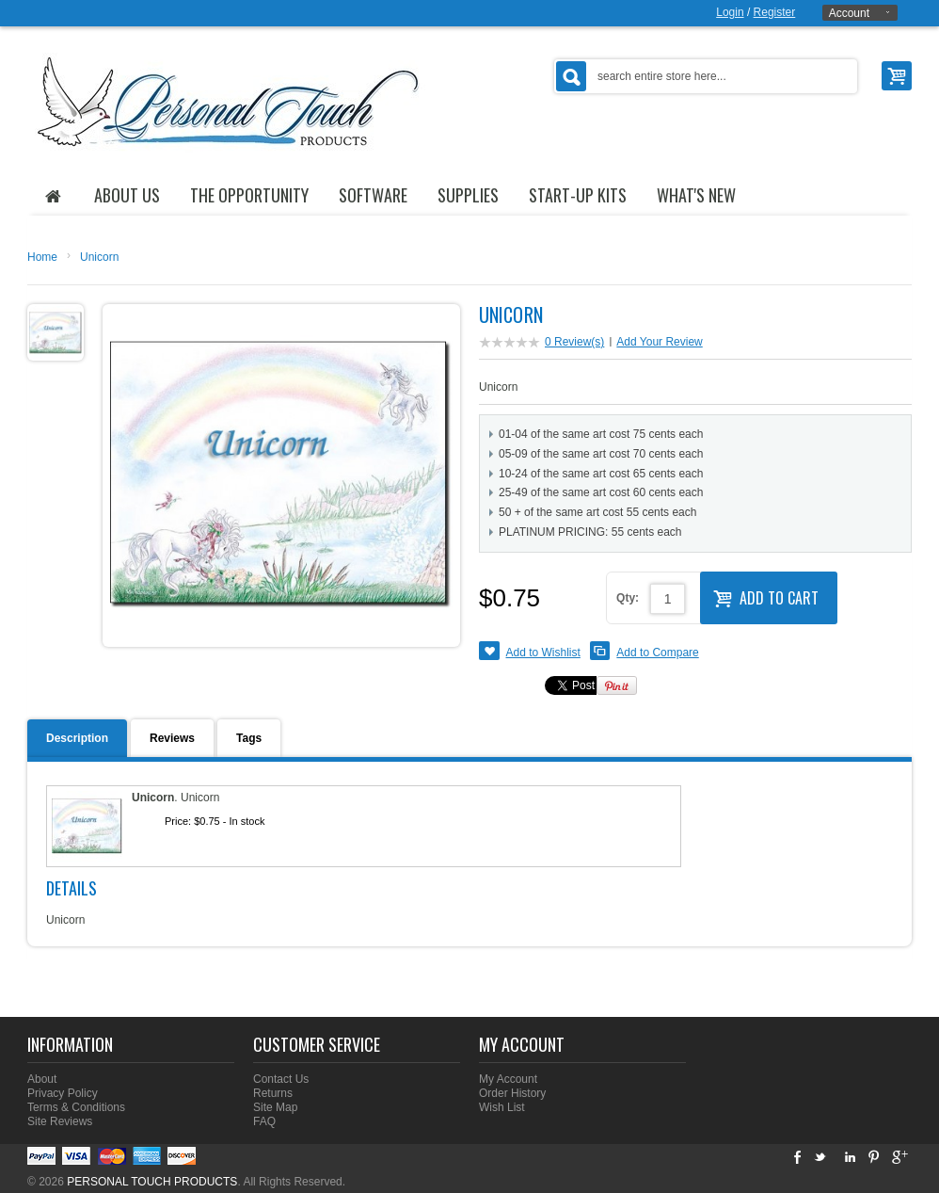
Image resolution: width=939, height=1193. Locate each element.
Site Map (275, 1107)
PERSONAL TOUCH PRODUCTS (152, 1181)
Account (849, 13)
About (41, 1079)
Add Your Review (659, 341)
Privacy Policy (62, 1093)
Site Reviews (59, 1121)
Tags (249, 738)
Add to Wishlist (543, 652)
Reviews (172, 738)
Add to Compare (657, 652)
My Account (508, 1079)
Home (42, 257)
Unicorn (99, 257)
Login (729, 12)
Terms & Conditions (76, 1107)
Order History (512, 1093)
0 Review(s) (574, 341)
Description (77, 738)
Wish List (502, 1107)
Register (775, 12)
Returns (273, 1093)
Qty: (627, 598)
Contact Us (281, 1079)
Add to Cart (766, 596)
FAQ (264, 1121)
